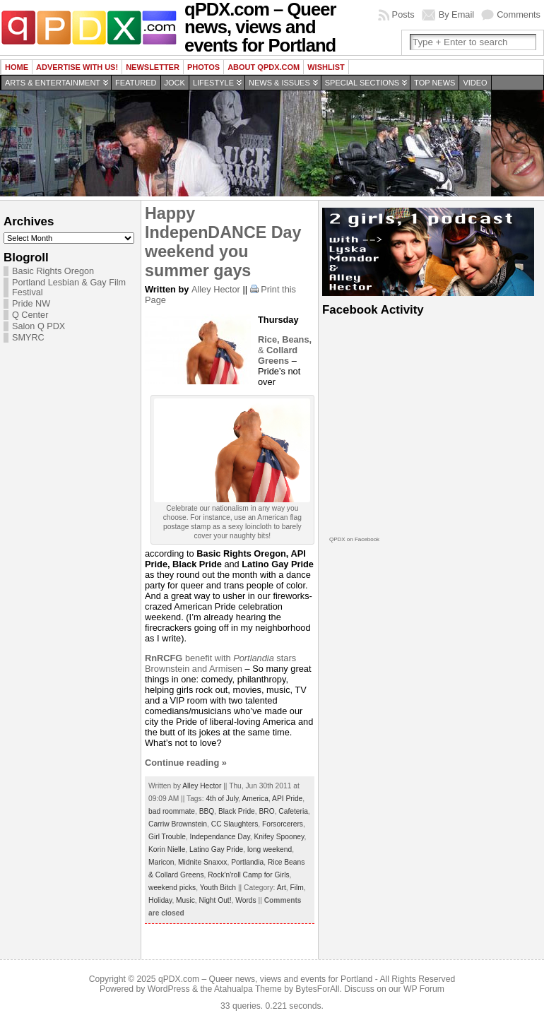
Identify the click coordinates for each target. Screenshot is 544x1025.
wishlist (326, 67)
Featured (135, 82)
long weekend (269, 849)
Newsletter (152, 67)
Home (16, 67)
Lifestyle (213, 82)
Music (185, 900)
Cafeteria (293, 811)
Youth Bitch (218, 887)
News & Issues (279, 82)
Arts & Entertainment (52, 82)
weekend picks (172, 887)
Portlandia (247, 862)
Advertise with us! (77, 67)
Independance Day (220, 837)
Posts (403, 14)
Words (245, 900)
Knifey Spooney (279, 837)
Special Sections (362, 82)
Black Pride (236, 811)
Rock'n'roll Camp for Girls (248, 875)
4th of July (222, 798)
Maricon (161, 862)
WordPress (169, 989)
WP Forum (423, 989)
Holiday (160, 900)
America (255, 798)
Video (475, 82)
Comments (518, 14)
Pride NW (31, 304)
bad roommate (171, 811)
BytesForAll (317, 989)
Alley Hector (215, 289)
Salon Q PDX (38, 326)
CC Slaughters (235, 824)
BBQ (207, 811)
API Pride (287, 798)
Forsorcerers (282, 824)
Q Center (30, 315)
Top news (434, 82)
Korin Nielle (166, 849)
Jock (175, 82)
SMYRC (28, 338)
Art (281, 887)
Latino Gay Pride (216, 849)
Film (296, 887)
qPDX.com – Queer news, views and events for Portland (265, 979)
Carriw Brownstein (177, 824)
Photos (203, 67)
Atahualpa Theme (248, 989)
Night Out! (215, 900)
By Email (457, 14)
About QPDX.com (263, 67)
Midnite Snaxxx (202, 862)
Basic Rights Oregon (53, 271)
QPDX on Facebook (354, 539)
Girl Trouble (167, 837)
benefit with (189, 658)
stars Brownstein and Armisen (220, 663)
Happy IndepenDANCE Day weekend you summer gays (223, 242)
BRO (266, 811)
